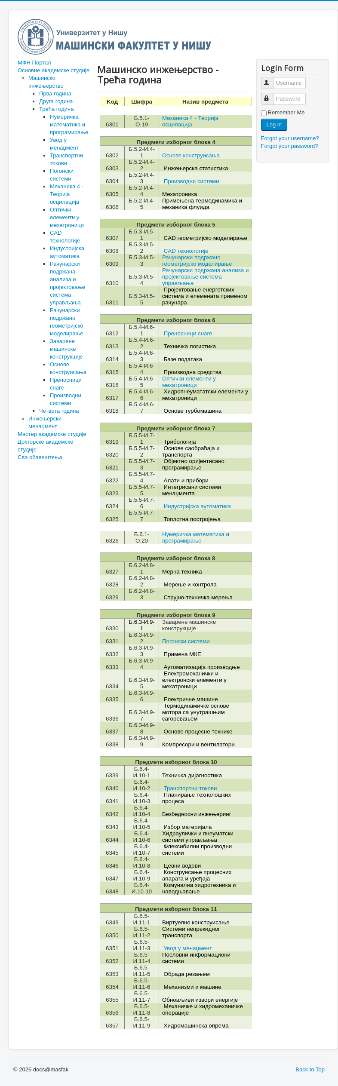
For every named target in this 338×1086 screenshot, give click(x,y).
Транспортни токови (190, 788)
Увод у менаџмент (188, 948)
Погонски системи (186, 641)
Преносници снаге (188, 333)
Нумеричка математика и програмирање (69, 124)
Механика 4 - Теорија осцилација (66, 194)
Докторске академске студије (45, 446)
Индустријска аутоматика (197, 506)
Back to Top (310, 1069)
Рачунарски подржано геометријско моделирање (197, 260)
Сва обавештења (40, 457)
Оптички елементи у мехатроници (67, 217)
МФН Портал (34, 62)
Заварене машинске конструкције (66, 349)
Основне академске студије (53, 70)
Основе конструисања (191, 155)
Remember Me (286, 112)
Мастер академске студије (52, 434)
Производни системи (191, 181)
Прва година (55, 93)
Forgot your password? (289, 146)
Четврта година (59, 411)
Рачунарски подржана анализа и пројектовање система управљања (205, 276)
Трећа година (56, 109)
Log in (274, 124)
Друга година (56, 101)
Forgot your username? (290, 138)
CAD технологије (186, 251)
